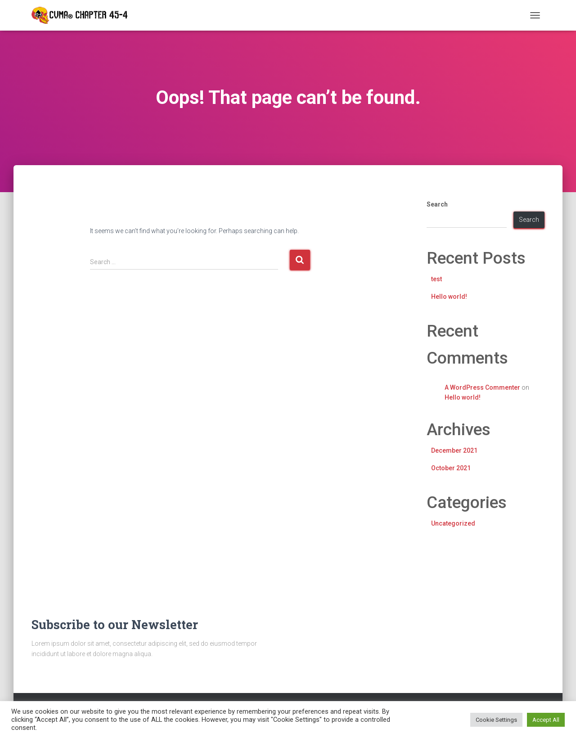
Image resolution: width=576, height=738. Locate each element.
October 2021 (451, 468)
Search (437, 204)
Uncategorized (453, 523)
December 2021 (454, 450)
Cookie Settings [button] (496, 719)
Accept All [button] (545, 719)
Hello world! (449, 296)
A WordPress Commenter (482, 387)
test (436, 279)
